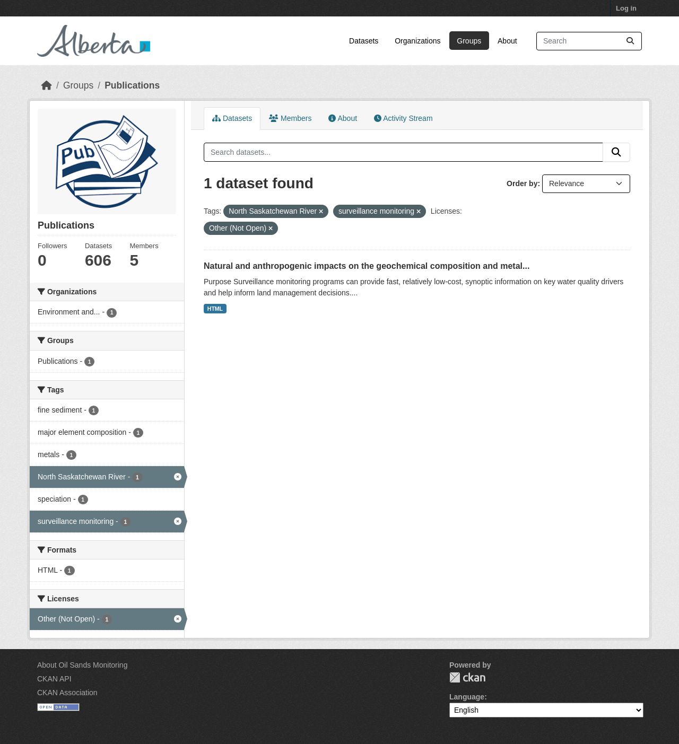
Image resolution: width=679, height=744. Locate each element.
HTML (215, 308)
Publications (132, 85)
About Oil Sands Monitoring (82, 665)
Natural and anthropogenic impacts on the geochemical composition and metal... (366, 265)
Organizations (417, 41)
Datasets (363, 41)
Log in (626, 8)
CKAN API (54, 679)
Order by (522, 183)
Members (290, 118)
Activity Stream (403, 118)
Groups (469, 41)
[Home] (46, 85)
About (507, 41)
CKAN (467, 677)
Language (466, 697)
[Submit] (630, 41)
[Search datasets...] (589, 41)
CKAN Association (67, 692)
